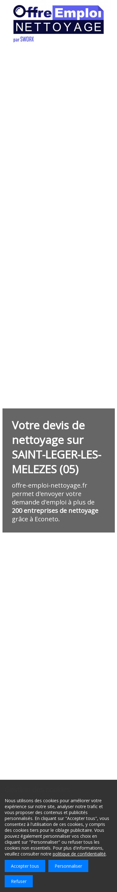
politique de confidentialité (79, 854)
